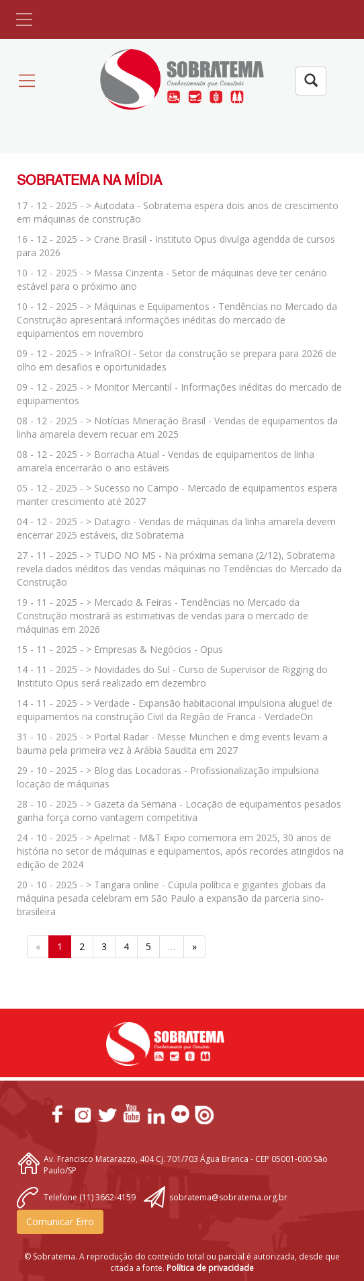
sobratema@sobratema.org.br (228, 1197)
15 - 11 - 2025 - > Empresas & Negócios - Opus (120, 649)
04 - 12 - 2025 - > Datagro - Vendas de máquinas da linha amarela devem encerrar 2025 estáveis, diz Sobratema (176, 528)
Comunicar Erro (60, 1221)
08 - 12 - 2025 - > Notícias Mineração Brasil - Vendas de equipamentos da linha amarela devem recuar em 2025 (177, 427)
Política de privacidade (210, 1268)
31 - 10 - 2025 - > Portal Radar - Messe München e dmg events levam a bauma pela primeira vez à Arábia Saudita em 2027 (172, 743)
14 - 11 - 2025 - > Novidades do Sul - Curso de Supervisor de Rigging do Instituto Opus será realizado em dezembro (172, 676)
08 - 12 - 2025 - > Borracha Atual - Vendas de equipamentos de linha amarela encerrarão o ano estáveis (165, 461)
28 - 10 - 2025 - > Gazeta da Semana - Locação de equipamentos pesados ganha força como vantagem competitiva (179, 811)
